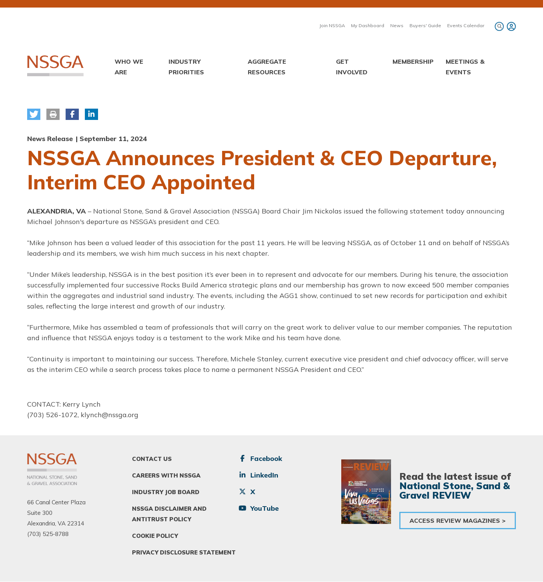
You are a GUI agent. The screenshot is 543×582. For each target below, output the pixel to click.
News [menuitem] (396, 25)
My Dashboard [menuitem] (367, 25)
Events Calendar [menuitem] (466, 25)
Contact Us (152, 458)
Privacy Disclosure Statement (184, 552)
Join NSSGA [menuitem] (332, 25)
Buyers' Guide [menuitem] (425, 25)
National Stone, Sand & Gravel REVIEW (454, 490)
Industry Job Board (165, 492)
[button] (33, 114)
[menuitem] (510, 26)
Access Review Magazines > (458, 520)
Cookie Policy (155, 535)
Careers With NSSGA (166, 475)
